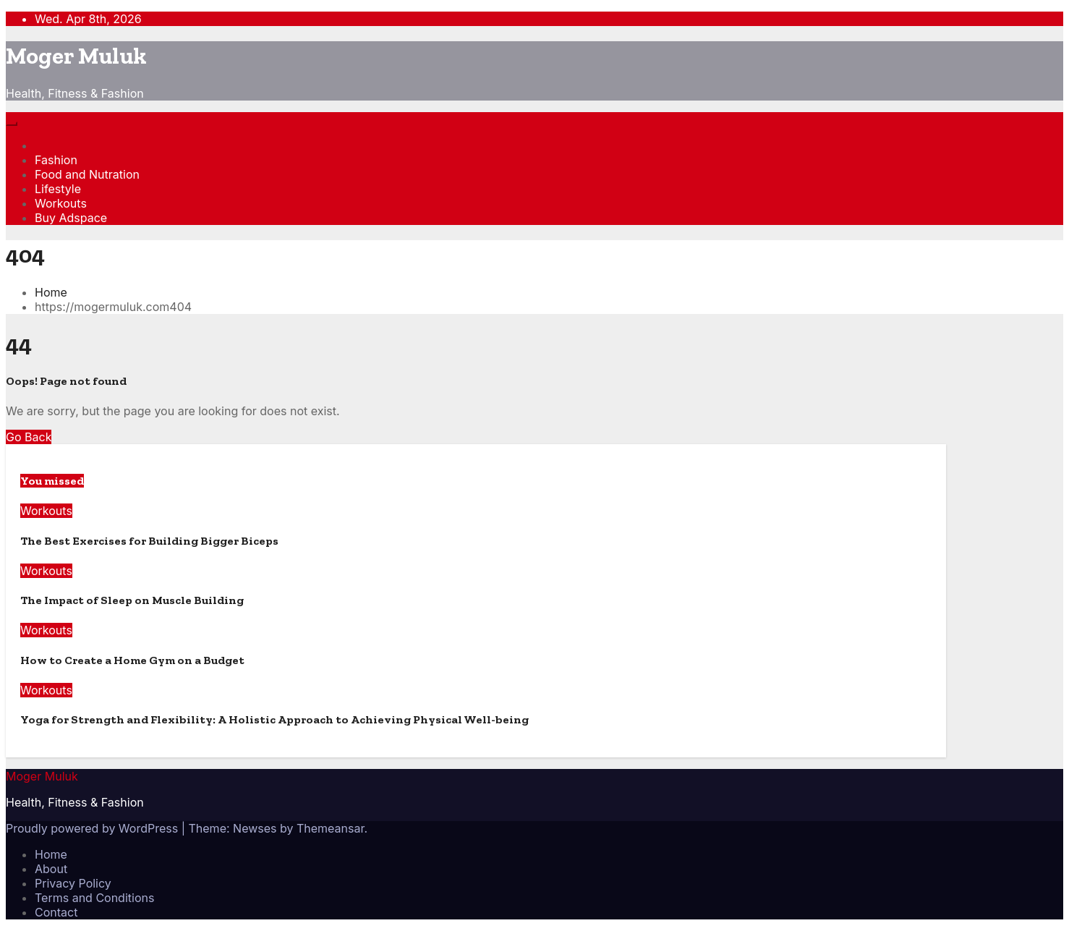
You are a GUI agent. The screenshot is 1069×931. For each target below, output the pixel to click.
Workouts (61, 203)
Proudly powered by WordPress (94, 828)
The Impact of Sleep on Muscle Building (132, 600)
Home (51, 292)
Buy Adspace (71, 218)
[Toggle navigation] (11, 124)
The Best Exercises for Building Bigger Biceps (149, 541)
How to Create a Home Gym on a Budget (132, 660)
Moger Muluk (76, 55)
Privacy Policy (73, 883)
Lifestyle (58, 189)
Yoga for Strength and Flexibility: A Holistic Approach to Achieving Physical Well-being (274, 719)
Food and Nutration (87, 174)
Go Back (28, 437)
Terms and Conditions (94, 897)
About (51, 869)
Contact (56, 912)
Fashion (56, 160)
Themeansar (331, 828)
